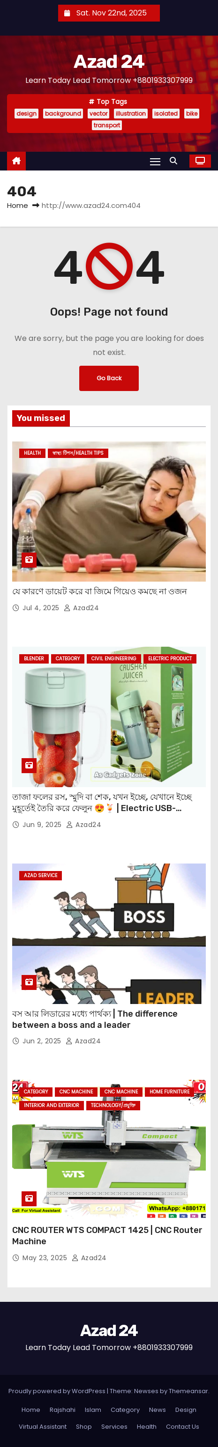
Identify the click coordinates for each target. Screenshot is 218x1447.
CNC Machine (76, 1091)
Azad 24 (109, 62)
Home (17, 205)
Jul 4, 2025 (42, 608)
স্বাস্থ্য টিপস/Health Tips (78, 453)
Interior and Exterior (51, 1105)
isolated (166, 114)
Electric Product (170, 658)
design (26, 114)
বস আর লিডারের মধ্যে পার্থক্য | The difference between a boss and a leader (95, 1019)
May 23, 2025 (46, 1257)
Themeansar (188, 1391)
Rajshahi (62, 1409)
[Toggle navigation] (155, 161)
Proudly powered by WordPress (57, 1391)
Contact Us (182, 1426)
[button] (176, 161)
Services (114, 1426)
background (63, 114)
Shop (84, 1426)
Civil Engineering (113, 658)
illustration (131, 114)
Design (185, 1409)
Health (32, 453)
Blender (34, 658)
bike (191, 114)
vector (98, 114)
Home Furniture (169, 1091)
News (157, 1409)
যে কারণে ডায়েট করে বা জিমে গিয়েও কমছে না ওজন (99, 591)
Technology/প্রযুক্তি (113, 1105)
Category (68, 658)
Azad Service (40, 875)
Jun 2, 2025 (43, 1041)
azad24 (81, 608)
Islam (93, 1409)
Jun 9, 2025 (43, 824)
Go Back (109, 378)
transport (107, 125)
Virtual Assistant (43, 1426)
